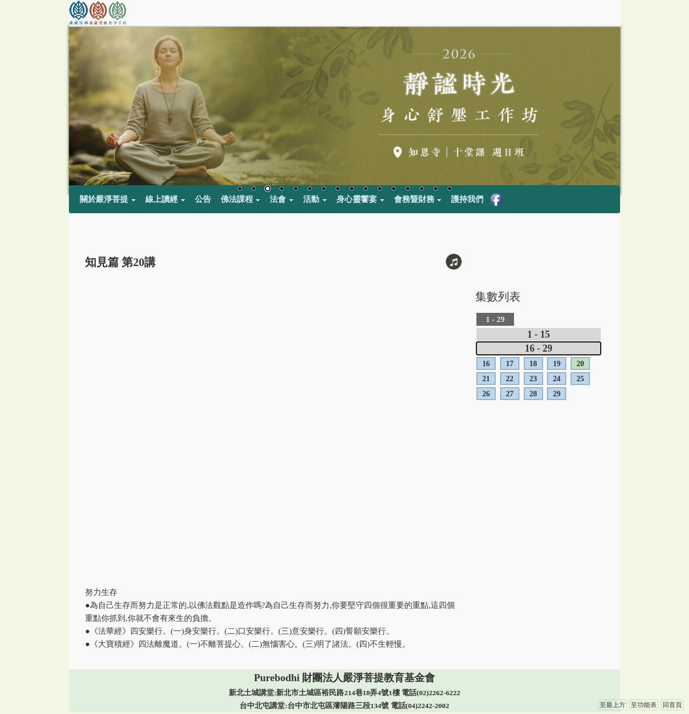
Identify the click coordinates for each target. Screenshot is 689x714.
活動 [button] (315, 199)
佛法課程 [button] (241, 199)
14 (421, 189)
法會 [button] (281, 199)
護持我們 (467, 199)
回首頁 (672, 705)
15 (435, 189)
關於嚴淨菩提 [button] (108, 199)
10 (365, 189)
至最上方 (612, 705)
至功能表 (644, 705)
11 (379, 189)
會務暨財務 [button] (418, 199)
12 (393, 189)
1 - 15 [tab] (539, 334)
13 (407, 189)
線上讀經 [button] (165, 199)
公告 (203, 199)
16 (449, 189)
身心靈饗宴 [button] (360, 199)
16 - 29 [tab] (538, 348)
